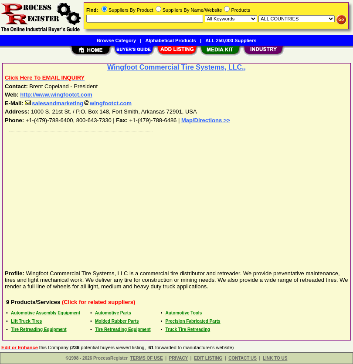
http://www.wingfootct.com (56, 94)
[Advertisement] (175, 194)
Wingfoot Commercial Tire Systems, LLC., (176, 67)
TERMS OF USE (146, 358)
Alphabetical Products (171, 40)
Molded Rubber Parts (117, 321)
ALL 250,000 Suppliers (230, 40)
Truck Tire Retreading (188, 329)
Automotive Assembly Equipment (45, 313)
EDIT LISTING (208, 358)
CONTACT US (242, 358)
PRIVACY (178, 358)
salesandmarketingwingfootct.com (78, 103)
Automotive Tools (184, 313)
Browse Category (116, 40)
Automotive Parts (113, 313)
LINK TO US (275, 358)
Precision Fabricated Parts (193, 321)
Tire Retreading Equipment (39, 329)
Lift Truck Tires (26, 321)
